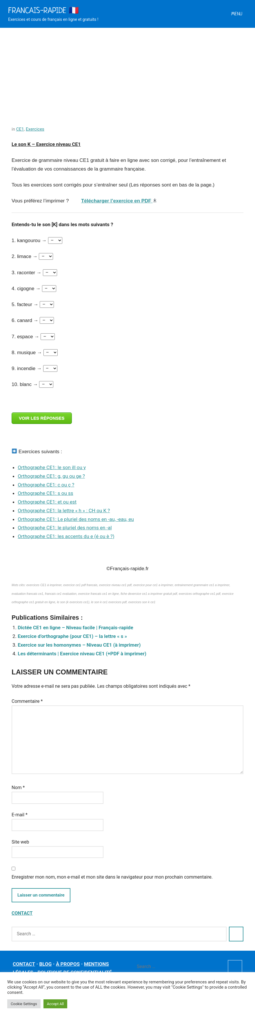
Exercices (35, 129)
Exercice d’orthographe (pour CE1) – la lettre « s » (72, 636)
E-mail (20, 814)
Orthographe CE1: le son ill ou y (52, 467)
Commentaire (27, 701)
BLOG (45, 964)
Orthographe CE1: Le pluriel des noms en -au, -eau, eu (76, 519)
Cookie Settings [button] (24, 1004)
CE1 (20, 129)
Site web (20, 842)
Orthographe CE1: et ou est (47, 502)
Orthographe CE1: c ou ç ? (46, 485)
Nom (18, 787)
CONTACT (22, 913)
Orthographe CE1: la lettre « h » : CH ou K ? (64, 510)
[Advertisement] (127, 71)
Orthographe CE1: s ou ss (45, 493)
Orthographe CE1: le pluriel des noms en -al (65, 528)
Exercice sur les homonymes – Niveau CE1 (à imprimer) (79, 645)
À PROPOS (68, 964)
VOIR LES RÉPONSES (42, 418)
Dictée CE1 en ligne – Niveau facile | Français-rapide (75, 627)
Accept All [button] (55, 1004)
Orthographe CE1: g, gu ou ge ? (51, 476)
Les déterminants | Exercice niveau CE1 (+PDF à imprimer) (82, 653)
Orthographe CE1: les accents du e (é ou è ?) (66, 536)
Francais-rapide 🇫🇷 (43, 10)
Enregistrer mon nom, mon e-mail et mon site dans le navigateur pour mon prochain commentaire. (112, 877)
